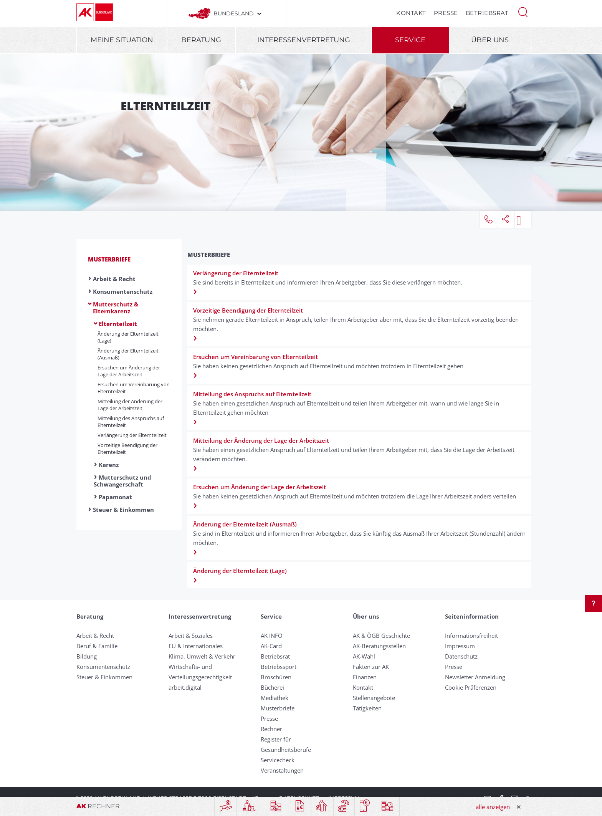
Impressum (460, 646)
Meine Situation (122, 40)
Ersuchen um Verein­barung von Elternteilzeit (134, 388)
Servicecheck (277, 760)
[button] (522, 11)
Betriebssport (278, 666)
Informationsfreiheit (471, 635)
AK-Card (271, 646)
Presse (446, 13)
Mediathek (274, 698)
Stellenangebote (374, 698)
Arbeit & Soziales (191, 635)
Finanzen (365, 677)
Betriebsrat (487, 13)
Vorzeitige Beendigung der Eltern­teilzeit (127, 448)
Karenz (109, 464)
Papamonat (115, 497)
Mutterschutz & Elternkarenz (115, 307)
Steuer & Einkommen (123, 509)
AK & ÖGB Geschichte (381, 635)
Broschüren (276, 677)
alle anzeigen (493, 807)
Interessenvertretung (303, 40)
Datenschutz (461, 656)
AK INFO (272, 635)
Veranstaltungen (282, 770)
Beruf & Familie (96, 646)
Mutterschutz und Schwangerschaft (122, 480)
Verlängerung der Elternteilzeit (132, 435)
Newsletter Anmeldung (475, 677)
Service (410, 40)
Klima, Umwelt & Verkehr (202, 656)
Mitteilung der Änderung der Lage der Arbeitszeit (130, 405)
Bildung (86, 656)
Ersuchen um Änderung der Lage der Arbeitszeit (129, 371)
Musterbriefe (109, 259)
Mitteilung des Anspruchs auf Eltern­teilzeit (131, 422)
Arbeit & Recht (114, 279)
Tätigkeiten (367, 708)
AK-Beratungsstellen (379, 646)
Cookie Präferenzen (470, 687)
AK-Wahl (364, 656)
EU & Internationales (196, 646)
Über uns (490, 40)
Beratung (201, 40)
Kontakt (411, 13)
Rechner (271, 729)
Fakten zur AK (371, 666)
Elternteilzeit (118, 324)
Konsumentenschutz (122, 291)
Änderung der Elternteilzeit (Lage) (128, 337)
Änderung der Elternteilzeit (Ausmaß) (128, 354)
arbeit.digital (185, 687)
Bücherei (272, 687)
